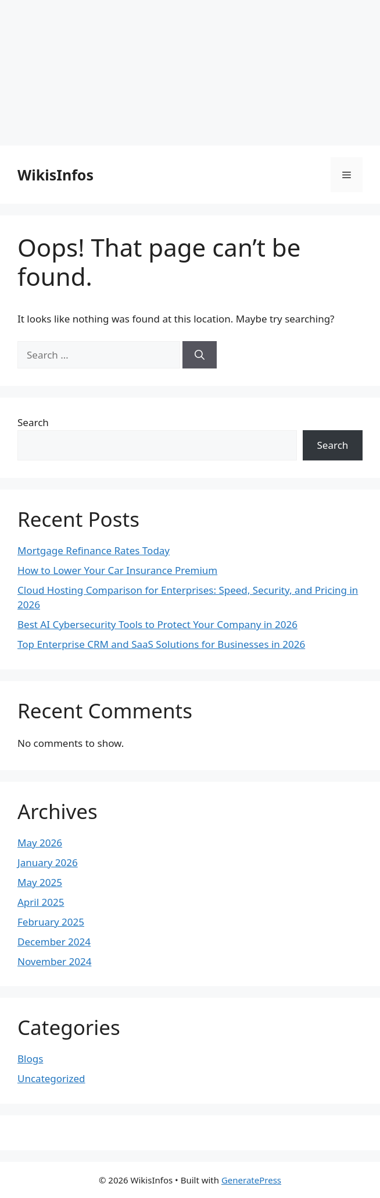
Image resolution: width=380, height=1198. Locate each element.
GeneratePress (251, 1180)
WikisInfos (55, 175)
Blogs (30, 1058)
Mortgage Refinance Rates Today (93, 550)
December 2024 (54, 941)
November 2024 (54, 961)
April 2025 (40, 902)
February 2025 (50, 921)
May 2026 (39, 842)
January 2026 (47, 862)
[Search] (199, 355)
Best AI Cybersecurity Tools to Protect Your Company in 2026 (157, 624)
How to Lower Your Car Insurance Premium (117, 570)
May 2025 (39, 882)
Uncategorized (51, 1078)
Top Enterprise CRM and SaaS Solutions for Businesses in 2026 (161, 644)
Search (33, 422)
